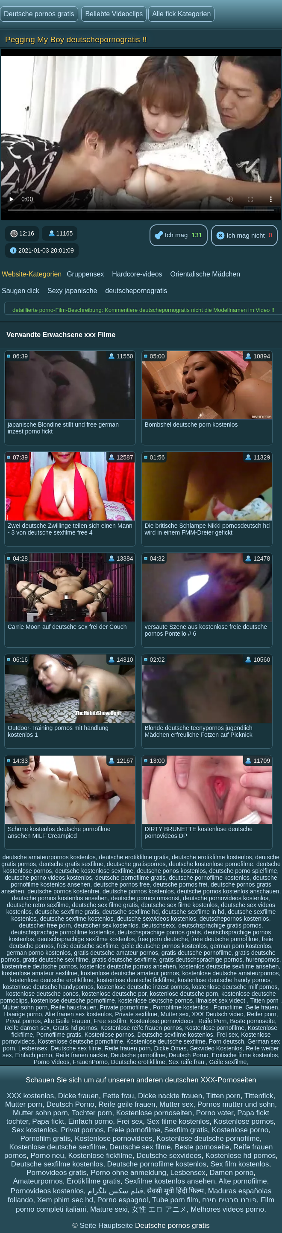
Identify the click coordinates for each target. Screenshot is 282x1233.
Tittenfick (258, 1096)
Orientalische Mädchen (205, 274)
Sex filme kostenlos (178, 1121)
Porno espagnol (122, 1200)
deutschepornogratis (136, 290)
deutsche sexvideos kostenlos (156, 918)
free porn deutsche (163, 939)
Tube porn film (175, 1200)
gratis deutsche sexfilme (124, 959)
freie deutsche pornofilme (224, 939)
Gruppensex (85, 274)
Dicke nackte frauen (170, 1096)
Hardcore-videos (137, 274)
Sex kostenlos (34, 1130)
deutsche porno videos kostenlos (48, 877)
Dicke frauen (78, 1096)
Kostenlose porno (240, 1130)
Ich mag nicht (240, 236)
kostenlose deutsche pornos (155, 1000)
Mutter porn (23, 1104)
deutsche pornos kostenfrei (63, 891)
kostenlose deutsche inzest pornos (143, 986)
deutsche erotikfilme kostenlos (212, 857)
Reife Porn (212, 1021)
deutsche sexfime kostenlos (76, 918)
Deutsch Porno (189, 1055)
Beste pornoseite (252, 1021)
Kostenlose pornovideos (162, 1021)
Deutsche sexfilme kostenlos (175, 1034)
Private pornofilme (125, 1007)
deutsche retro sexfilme (38, 904)
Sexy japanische (72, 290)
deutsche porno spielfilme (243, 870)
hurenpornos (262, 959)
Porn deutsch (226, 1041)
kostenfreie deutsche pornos (39, 966)
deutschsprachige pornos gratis (159, 932)
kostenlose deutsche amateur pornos (130, 973)
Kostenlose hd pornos (241, 1156)
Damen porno (231, 1173)
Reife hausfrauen (74, 1007)
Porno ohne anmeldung (128, 1173)
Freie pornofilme (134, 1130)
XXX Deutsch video (218, 1014)
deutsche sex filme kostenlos (179, 904)
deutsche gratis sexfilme (71, 864)
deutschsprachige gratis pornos (219, 925)
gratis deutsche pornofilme (197, 952)
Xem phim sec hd (65, 1200)
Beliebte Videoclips (114, 13)
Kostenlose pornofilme (215, 1027)
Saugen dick (20, 290)
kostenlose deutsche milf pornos (234, 986)
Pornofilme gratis (58, 1034)
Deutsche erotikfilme (138, 1062)
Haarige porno (23, 1014)
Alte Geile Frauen (67, 1021)
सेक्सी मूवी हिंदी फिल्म (175, 1191)
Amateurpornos (37, 1181)
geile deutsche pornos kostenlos (164, 945)
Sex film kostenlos (240, 1164)
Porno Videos (52, 1062)
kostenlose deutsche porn (184, 993)
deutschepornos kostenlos (234, 918)
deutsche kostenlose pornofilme (211, 864)
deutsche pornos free (122, 884)
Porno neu (47, 1156)
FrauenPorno (90, 1062)
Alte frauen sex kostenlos (78, 1014)
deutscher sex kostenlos (106, 925)
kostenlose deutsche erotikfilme (51, 980)
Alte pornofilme (242, 1181)
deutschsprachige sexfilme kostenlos (86, 939)
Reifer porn (261, 1014)
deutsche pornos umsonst (145, 898)
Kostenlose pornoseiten (154, 1113)
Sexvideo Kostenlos (216, 1048)
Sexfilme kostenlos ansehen (169, 1181)
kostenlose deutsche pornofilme (73, 1000)
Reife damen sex (27, 1027)
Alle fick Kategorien (181, 13)
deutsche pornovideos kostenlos (225, 898)
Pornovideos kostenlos (47, 1191)
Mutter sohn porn (24, 1007)
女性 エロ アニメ (159, 1209)
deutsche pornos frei (180, 884)
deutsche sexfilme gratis (67, 911)
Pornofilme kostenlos (181, 1007)
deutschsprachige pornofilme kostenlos (63, 932)
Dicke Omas (170, 1048)
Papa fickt (48, 1121)
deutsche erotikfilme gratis (134, 857)
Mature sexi (109, 1209)
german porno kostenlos (38, 952)
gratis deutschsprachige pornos (201, 959)
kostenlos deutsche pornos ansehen (128, 966)
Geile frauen (261, 1007)
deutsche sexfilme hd (131, 911)
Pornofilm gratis (45, 1138)
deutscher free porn (44, 925)
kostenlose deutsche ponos (42, 993)
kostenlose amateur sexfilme (39, 973)
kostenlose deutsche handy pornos (224, 980)
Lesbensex (32, 1048)
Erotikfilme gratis (93, 1181)
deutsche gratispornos (136, 864)
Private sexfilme (136, 1014)
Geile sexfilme (228, 1062)
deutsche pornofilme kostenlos (209, 877)
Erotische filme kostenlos (245, 1055)
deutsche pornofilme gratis (130, 877)
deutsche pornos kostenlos (138, 891)
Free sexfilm (110, 1021)
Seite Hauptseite (107, 1225)
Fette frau (118, 1096)
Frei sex (227, 1034)
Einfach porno (33, 1055)
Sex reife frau (187, 1062)
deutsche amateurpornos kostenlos (49, 857)
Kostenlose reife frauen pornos (141, 1027)
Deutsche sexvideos (168, 1156)
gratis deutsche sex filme (55, 959)
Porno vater (214, 1113)
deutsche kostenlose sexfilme (94, 870)
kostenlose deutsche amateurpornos (230, 973)
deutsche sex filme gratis (105, 904)
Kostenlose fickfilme (100, 1156)
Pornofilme (228, 1007)
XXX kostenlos (30, 1096)
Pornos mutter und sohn (236, 1104)
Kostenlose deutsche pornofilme (80, 1041)
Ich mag (171, 236)
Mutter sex (174, 1014)
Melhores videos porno (227, 1209)
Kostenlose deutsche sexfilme (166, 1041)
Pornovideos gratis (56, 1173)
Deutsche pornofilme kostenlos (156, 1164)
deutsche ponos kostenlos (171, 870)
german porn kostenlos (240, 945)
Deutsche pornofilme (138, 1055)
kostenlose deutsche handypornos (48, 986)
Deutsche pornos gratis (39, 13)
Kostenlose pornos (109, 1034)
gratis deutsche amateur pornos (116, 952)
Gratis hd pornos (75, 1027)
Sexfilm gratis (186, 1130)
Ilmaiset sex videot (221, 1000)
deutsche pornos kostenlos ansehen (60, 898)
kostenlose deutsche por (114, 993)
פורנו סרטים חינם (229, 1200)
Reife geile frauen (126, 1104)
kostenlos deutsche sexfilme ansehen (229, 966)
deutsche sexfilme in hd (193, 911)
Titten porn (265, 1000)
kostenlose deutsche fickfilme (135, 980)
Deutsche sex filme (75, 1048)
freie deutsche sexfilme (87, 945)
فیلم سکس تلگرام (115, 1191)
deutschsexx (158, 925)
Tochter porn (92, 1113)
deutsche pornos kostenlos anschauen (228, 891)
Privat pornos (23, 1021)
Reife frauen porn (127, 1048)
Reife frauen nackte (81, 1055)
